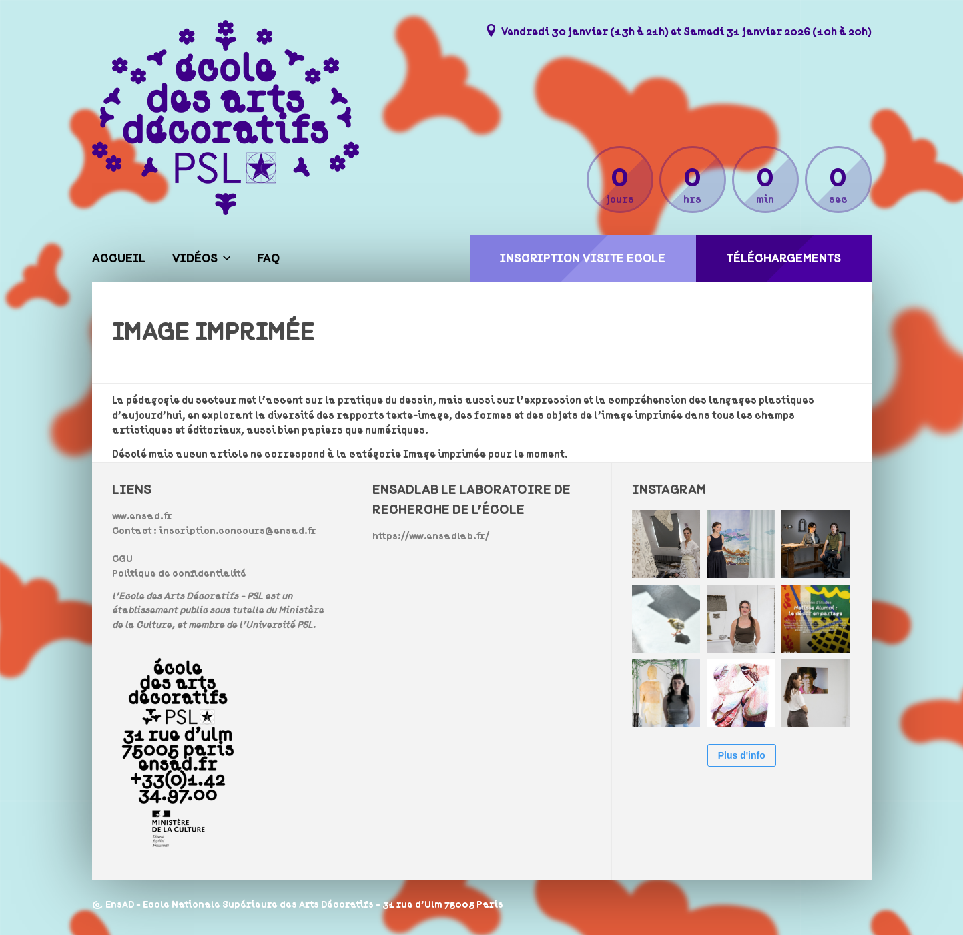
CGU (122, 559)
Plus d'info (741, 755)
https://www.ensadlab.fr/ (430, 536)
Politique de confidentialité (179, 573)
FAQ (268, 258)
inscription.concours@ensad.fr (237, 531)
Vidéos (195, 258)
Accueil (118, 258)
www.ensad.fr (142, 516)
